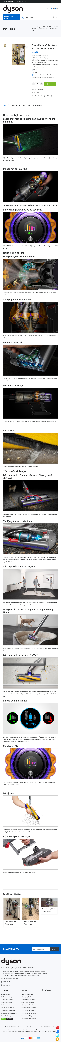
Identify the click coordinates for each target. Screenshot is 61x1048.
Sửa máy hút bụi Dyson (27, 1001)
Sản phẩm (46, 27)
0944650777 (6, 992)
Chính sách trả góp (6, 1012)
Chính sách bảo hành (6, 1009)
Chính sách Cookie (6, 1001)
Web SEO (51, 1038)
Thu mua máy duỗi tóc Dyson (29, 1025)
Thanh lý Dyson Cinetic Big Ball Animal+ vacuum (37, 928)
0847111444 (29, 17)
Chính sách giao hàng (6, 1003)
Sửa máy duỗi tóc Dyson (28, 1009)
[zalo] (57, 1031)
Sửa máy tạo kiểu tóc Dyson (29, 1012)
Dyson (37, 94)
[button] (28, 944)
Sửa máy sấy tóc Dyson (27, 1003)
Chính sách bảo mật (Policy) (8, 1017)
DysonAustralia (47, 997)
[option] (5, 46)
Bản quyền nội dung (6, 1022)
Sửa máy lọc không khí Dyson (29, 1014)
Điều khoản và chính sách (7, 1014)
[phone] (57, 1027)
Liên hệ (50, 86)
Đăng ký (54, 956)
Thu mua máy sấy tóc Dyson (29, 1020)
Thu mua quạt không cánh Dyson (30, 1022)
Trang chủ (38, 27)
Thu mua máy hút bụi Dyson (29, 1017)
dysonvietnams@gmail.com (10, 985)
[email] (57, 1035)
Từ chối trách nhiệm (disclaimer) (9, 1020)
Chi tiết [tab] (7, 107)
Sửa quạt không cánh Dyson (29, 1006)
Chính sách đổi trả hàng (7, 1006)
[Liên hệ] (57, 1039)
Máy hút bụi (53, 27)
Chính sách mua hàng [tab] (36, 107)
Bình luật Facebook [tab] (19, 107)
